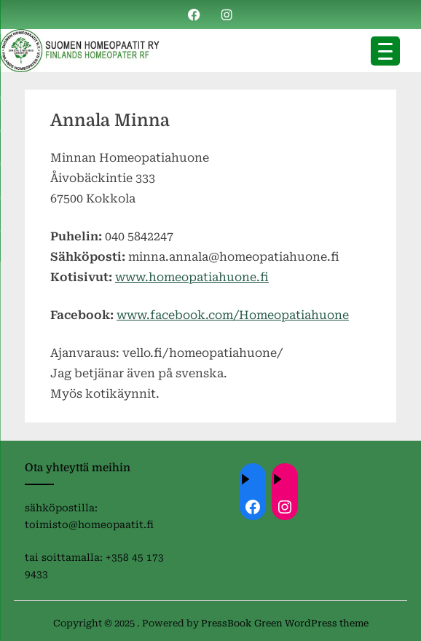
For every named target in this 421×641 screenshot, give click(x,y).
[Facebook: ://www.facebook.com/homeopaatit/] (253, 507)
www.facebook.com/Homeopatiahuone (233, 315)
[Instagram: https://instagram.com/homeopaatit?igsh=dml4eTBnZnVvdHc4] (285, 507)
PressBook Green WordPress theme (285, 623)
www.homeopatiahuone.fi (192, 277)
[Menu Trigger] (385, 51)
